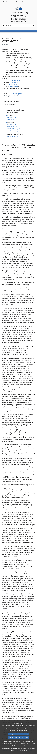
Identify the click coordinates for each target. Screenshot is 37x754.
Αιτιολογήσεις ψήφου (13, 129)
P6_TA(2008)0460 (12, 136)
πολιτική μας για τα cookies (27, 748)
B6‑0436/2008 (13, 84)
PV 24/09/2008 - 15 (13, 117)
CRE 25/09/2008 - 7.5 (14, 127)
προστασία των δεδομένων (9, 748)
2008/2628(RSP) (17, 94)
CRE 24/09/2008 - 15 (13, 119)
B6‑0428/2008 (16, 80)
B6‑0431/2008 (14, 82)
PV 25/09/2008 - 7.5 (13, 124)
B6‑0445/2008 (13, 86)
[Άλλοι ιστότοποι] (25, 2)
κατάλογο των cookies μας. (20, 750)
